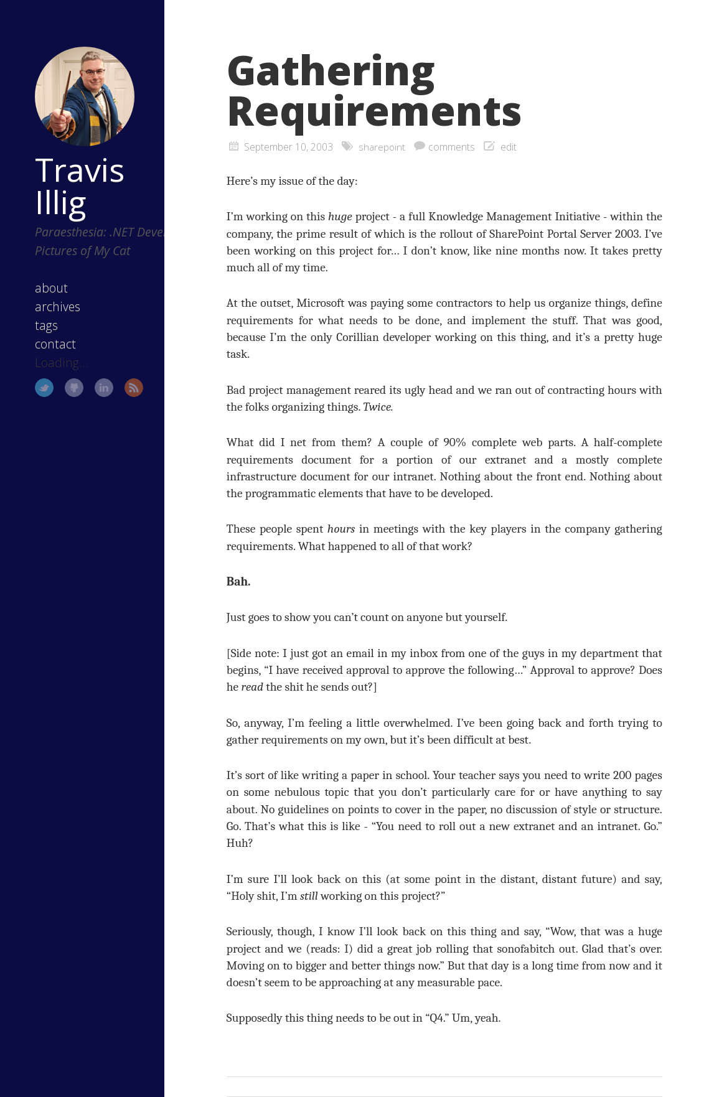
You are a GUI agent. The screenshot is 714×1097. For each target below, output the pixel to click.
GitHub (59, 385)
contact (40, 342)
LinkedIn (88, 385)
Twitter (29, 385)
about (36, 286)
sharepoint (382, 147)
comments (452, 147)
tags (31, 323)
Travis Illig (65, 165)
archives (42, 304)
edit (509, 147)
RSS (118, 385)
